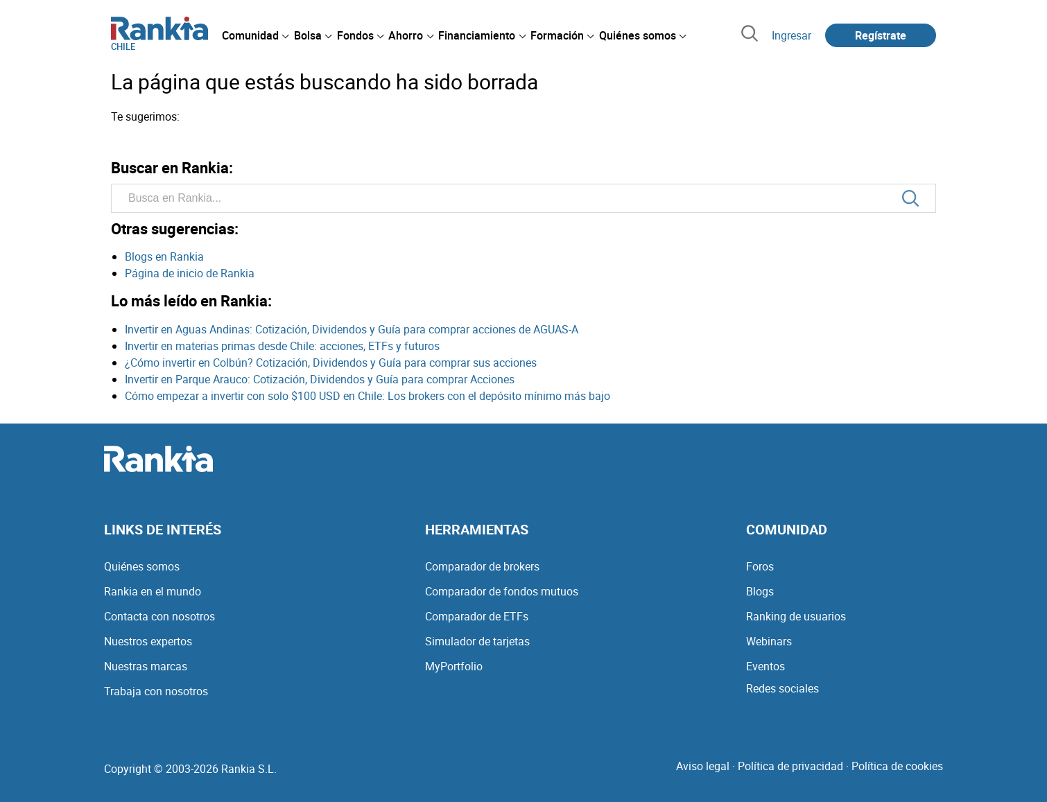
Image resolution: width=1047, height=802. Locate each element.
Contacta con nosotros (159, 616)
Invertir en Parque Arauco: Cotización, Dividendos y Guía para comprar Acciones (319, 379)
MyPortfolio (454, 666)
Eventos (765, 666)
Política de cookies (897, 766)
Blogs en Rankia (164, 256)
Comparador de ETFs (476, 616)
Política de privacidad (790, 766)
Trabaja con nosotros (156, 691)
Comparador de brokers (482, 566)
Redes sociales (782, 688)
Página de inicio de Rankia (189, 273)
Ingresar (791, 35)
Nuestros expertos (148, 641)
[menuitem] (255, 35)
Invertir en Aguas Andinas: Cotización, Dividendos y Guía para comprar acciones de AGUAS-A (351, 329)
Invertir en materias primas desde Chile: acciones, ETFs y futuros (282, 346)
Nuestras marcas (145, 666)
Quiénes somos (142, 566)
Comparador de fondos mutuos (501, 591)
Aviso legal (702, 766)
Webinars (769, 641)
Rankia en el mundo (152, 591)
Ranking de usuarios (796, 616)
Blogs (760, 591)
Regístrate (880, 35)
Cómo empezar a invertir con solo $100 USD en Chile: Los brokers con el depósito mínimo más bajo (367, 395)
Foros (760, 566)
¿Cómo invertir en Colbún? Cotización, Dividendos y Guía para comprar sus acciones (331, 362)
